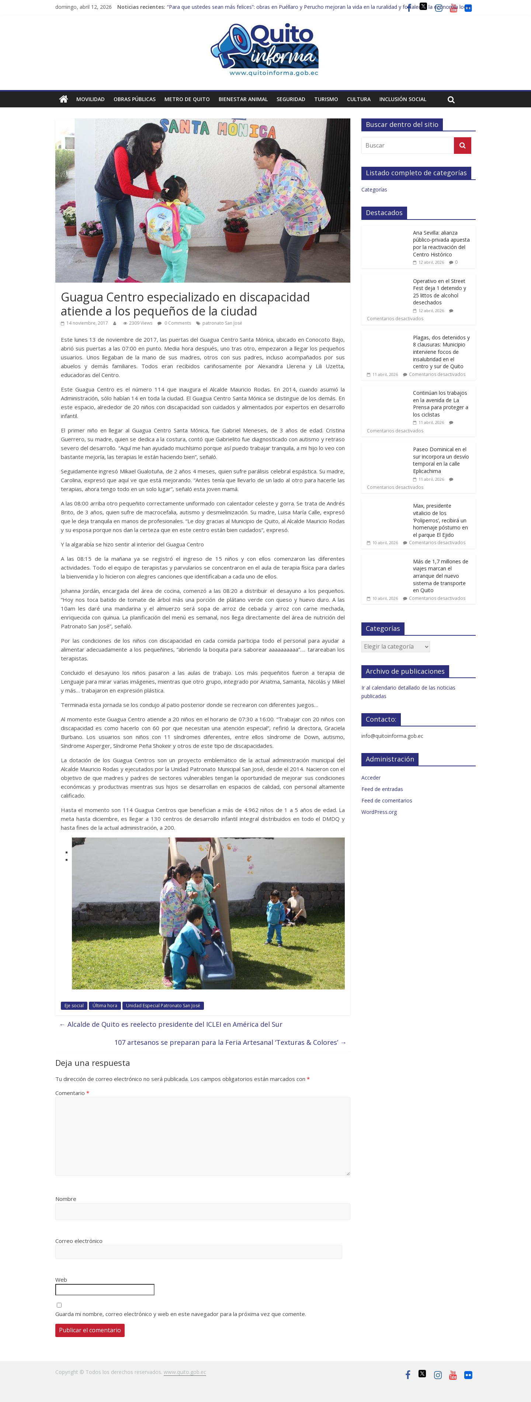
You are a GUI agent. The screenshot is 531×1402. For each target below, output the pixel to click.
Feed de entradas (382, 788)
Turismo (326, 99)
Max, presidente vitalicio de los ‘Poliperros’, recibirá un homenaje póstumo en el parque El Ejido (440, 520)
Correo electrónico (79, 1240)
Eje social (74, 1005)
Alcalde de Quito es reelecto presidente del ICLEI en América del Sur (170, 1024)
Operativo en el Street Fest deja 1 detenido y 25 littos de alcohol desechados (439, 291)
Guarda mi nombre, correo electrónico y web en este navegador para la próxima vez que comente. (180, 1314)
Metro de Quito (187, 99)
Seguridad (291, 99)
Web (61, 1279)
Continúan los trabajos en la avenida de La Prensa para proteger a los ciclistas (440, 403)
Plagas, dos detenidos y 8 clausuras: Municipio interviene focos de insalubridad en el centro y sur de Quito (441, 352)
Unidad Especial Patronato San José (163, 1005)
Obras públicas (135, 99)
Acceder (371, 777)
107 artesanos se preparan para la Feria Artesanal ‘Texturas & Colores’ (230, 1042)
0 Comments (174, 323)
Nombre (65, 1198)
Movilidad (90, 99)
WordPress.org (379, 811)
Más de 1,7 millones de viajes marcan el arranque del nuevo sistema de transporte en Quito (440, 576)
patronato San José (222, 323)
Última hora (105, 1005)
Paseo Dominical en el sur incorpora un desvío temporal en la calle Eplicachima (441, 460)
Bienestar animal (243, 99)
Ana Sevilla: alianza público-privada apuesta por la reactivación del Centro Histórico (441, 243)
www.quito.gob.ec (185, 1371)
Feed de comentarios (386, 800)
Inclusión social (402, 99)
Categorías (374, 189)
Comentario (72, 1093)
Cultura (359, 99)
